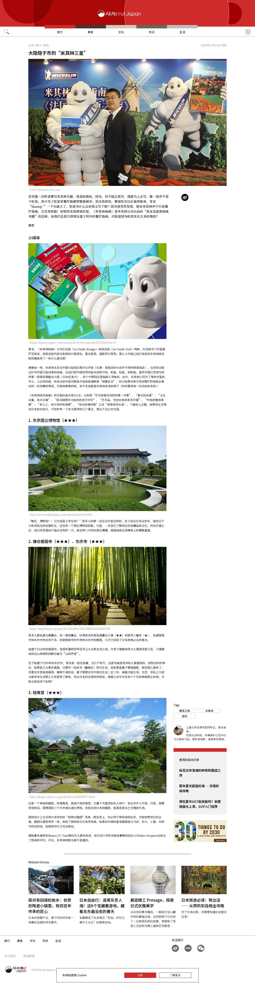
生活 (182, 32)
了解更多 (175, 975)
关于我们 (10, 956)
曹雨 (31, 225)
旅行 (60, 32)
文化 (121, 32)
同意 (140, 975)
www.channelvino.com (45, 189)
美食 (90, 32)
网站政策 (29, 956)
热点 (152, 32)
